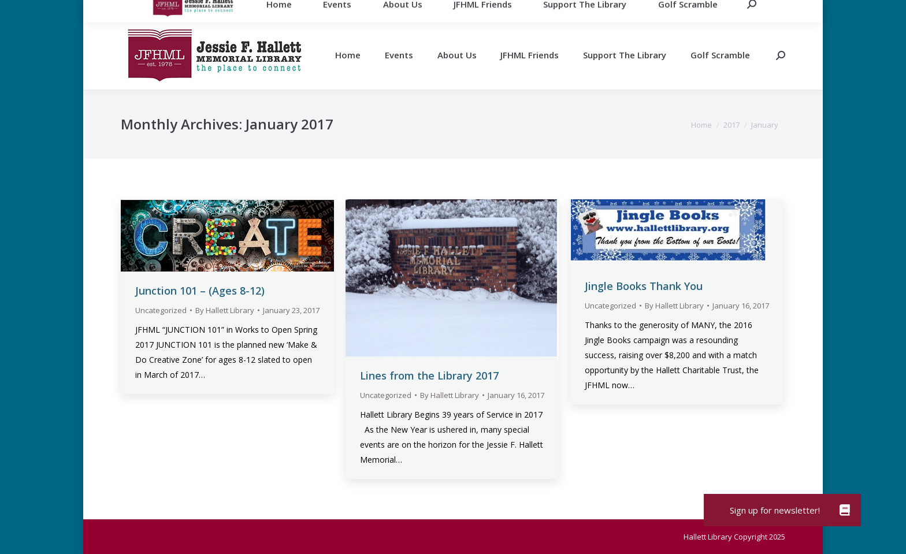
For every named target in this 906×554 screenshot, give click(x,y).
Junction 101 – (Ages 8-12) (200, 291)
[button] (845, 510)
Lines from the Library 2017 (429, 375)
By (224, 310)
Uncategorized (161, 310)
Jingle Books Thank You (644, 286)
